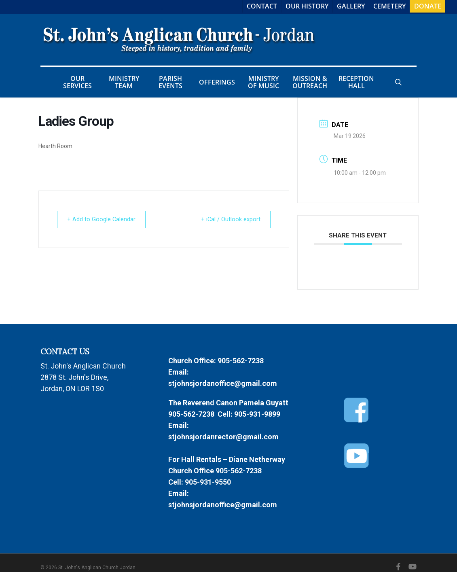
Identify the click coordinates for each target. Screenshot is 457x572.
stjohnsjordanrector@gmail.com (223, 436)
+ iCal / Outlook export (229, 219)
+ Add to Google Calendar (103, 219)
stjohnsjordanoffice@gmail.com (222, 383)
